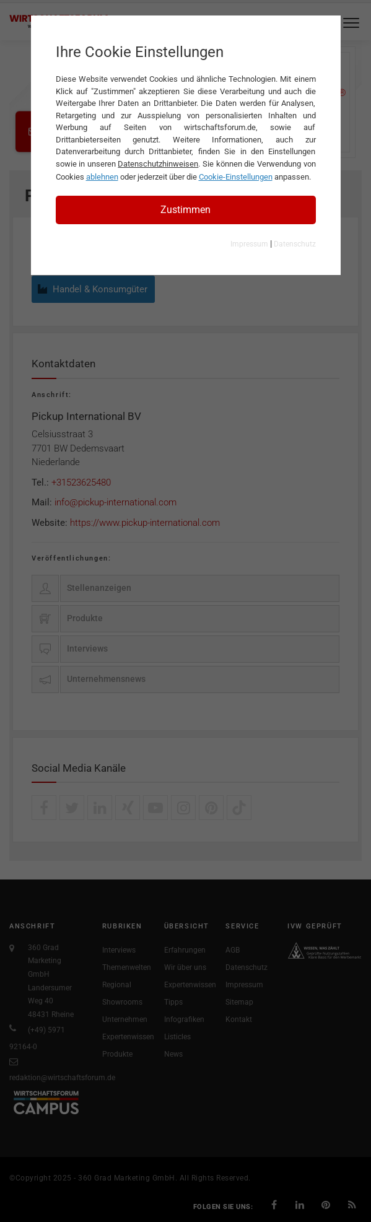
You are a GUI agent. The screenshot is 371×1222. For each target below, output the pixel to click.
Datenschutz (295, 244)
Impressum (249, 244)
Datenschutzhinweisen (158, 163)
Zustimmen (185, 210)
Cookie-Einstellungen (236, 176)
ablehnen (102, 176)
